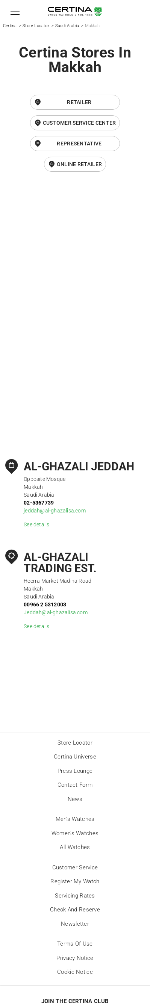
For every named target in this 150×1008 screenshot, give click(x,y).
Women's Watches (75, 833)
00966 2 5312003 (45, 604)
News (75, 799)
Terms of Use (75, 943)
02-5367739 (39, 503)
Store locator (75, 742)
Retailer (79, 102)
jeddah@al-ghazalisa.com (55, 511)
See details (36, 524)
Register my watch (74, 881)
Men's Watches (75, 819)
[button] (14, 11)
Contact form (75, 784)
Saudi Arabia (67, 25)
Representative (79, 144)
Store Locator (36, 25)
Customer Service (75, 867)
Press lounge (75, 771)
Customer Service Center (79, 123)
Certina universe (75, 756)
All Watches (75, 847)
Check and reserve (75, 909)
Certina (10, 25)
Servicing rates (75, 895)
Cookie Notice (75, 972)
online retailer (79, 164)
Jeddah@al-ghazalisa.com (56, 612)
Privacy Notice (74, 958)
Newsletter (75, 923)
